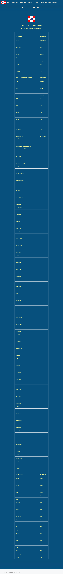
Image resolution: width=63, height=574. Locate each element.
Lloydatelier (8, 570)
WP (9, 572)
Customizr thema (18, 572)
